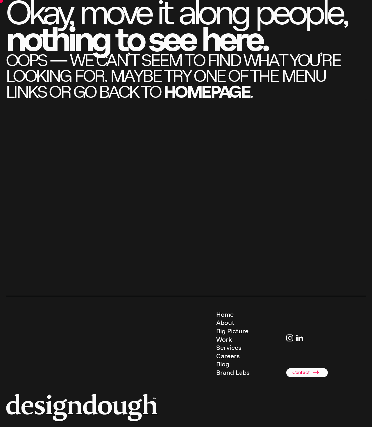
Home (225, 315)
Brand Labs (233, 373)
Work (224, 339)
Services (229, 348)
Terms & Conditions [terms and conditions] (233, 417)
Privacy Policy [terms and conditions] (263, 417)
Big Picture (232, 331)
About (225, 323)
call (32, 286)
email (74, 286)
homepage (207, 91)
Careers (228, 356)
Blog (222, 364)
